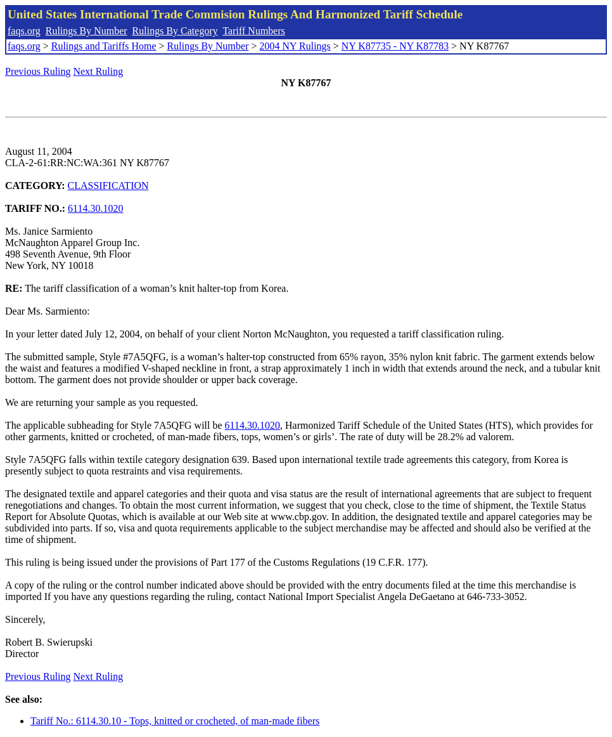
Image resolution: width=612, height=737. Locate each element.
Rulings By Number (86, 30)
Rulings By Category (175, 30)
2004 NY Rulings (295, 46)
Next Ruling (98, 71)
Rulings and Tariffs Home (103, 46)
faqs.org (24, 30)
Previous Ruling (38, 71)
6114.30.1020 (95, 208)
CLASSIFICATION (108, 185)
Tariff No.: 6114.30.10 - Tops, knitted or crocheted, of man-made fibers (174, 720)
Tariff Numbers (253, 30)
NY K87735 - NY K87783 (395, 46)
